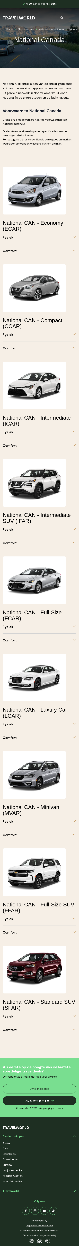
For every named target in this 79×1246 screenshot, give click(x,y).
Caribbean (9, 1154)
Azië (5, 1148)
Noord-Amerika (12, 1181)
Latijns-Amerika (12, 1170)
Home (9, 29)
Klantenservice (26, 29)
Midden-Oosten (13, 1176)
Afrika (6, 1143)
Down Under (10, 1159)
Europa (7, 1165)
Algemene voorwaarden (39, 1225)
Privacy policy (39, 1220)
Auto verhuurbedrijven (51, 29)
